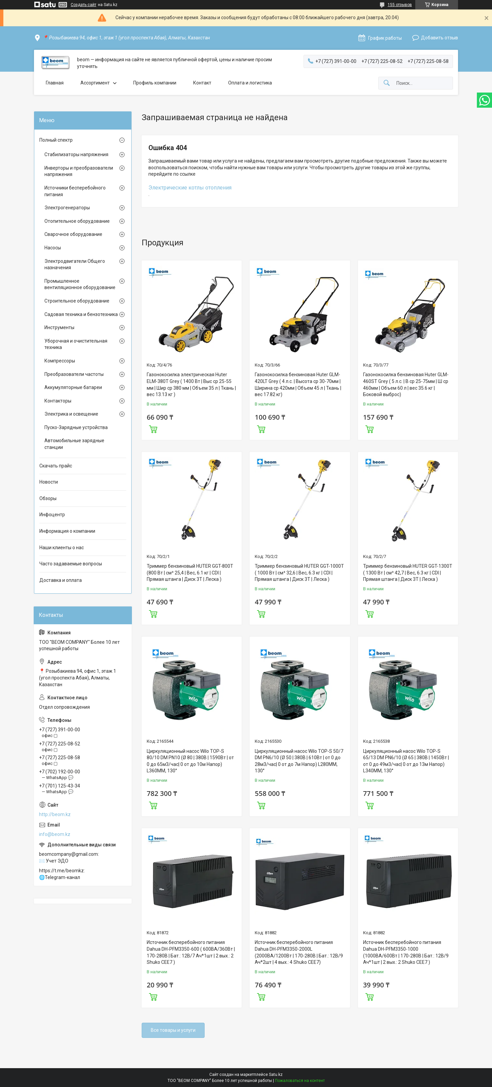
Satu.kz (276, 1074)
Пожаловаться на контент (300, 1080)
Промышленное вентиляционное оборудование (79, 284)
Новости (48, 482)
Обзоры (48, 498)
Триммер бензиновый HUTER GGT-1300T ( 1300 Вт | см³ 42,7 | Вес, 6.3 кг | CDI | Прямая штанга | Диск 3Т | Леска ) (407, 572)
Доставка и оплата (60, 580)
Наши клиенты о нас (61, 547)
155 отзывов (400, 4)
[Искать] (386, 83)
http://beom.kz (55, 814)
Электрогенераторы (67, 207)
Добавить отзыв (439, 37)
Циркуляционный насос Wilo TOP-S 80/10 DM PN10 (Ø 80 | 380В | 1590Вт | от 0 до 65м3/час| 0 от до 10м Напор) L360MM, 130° (190, 761)
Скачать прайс (55, 465)
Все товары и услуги (173, 1030)
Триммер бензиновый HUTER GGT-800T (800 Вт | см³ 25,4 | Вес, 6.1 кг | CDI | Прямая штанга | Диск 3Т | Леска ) (190, 572)
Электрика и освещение (71, 414)
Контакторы (57, 401)
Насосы (52, 247)
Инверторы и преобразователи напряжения (78, 171)
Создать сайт (83, 4)
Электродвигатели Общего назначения (74, 264)
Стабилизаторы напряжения (76, 154)
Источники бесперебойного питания (75, 191)
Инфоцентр (52, 514)
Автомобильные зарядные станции (74, 444)
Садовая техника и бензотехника (81, 314)
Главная (55, 82)
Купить (153, 428)
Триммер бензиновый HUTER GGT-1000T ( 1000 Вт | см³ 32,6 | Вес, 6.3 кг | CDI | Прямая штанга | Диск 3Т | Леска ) (299, 572)
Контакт (202, 82)
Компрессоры (59, 360)
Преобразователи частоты (74, 374)
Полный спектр (56, 140)
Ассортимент (95, 82)
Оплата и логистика (250, 82)
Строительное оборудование (76, 301)
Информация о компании (67, 531)
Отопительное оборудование (77, 221)
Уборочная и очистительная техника (75, 344)
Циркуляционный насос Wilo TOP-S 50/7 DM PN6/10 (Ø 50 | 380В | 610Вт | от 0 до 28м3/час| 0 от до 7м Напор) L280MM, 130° (299, 761)
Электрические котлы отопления (190, 187)
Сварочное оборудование (73, 234)
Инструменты (59, 327)
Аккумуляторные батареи (73, 387)
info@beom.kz (54, 834)
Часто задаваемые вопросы (70, 563)
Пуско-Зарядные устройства (76, 427)
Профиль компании (154, 82)
